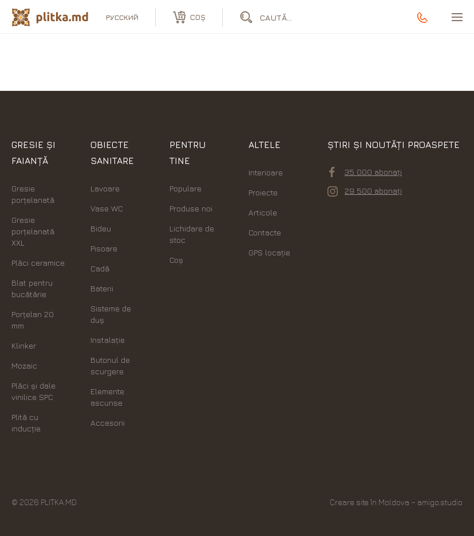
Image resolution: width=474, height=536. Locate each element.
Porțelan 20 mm (32, 319)
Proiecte (263, 192)
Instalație (107, 340)
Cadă (99, 268)
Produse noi (190, 208)
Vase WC (106, 208)
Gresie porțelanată (32, 194)
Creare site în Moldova (369, 502)
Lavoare (105, 188)
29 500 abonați (364, 191)
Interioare (265, 172)
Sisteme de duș (110, 314)
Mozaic (24, 365)
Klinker (23, 345)
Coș (176, 260)
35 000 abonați (365, 172)
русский (122, 17)
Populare (185, 188)
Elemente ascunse (107, 396)
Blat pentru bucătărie (32, 288)
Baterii (101, 288)
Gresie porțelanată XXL (32, 231)
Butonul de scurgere (110, 365)
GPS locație (269, 252)
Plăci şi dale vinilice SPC (33, 391)
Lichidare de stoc (191, 234)
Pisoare (103, 248)
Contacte (264, 232)
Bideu (100, 228)
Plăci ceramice (38, 262)
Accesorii (107, 422)
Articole (262, 212)
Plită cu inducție (26, 422)
